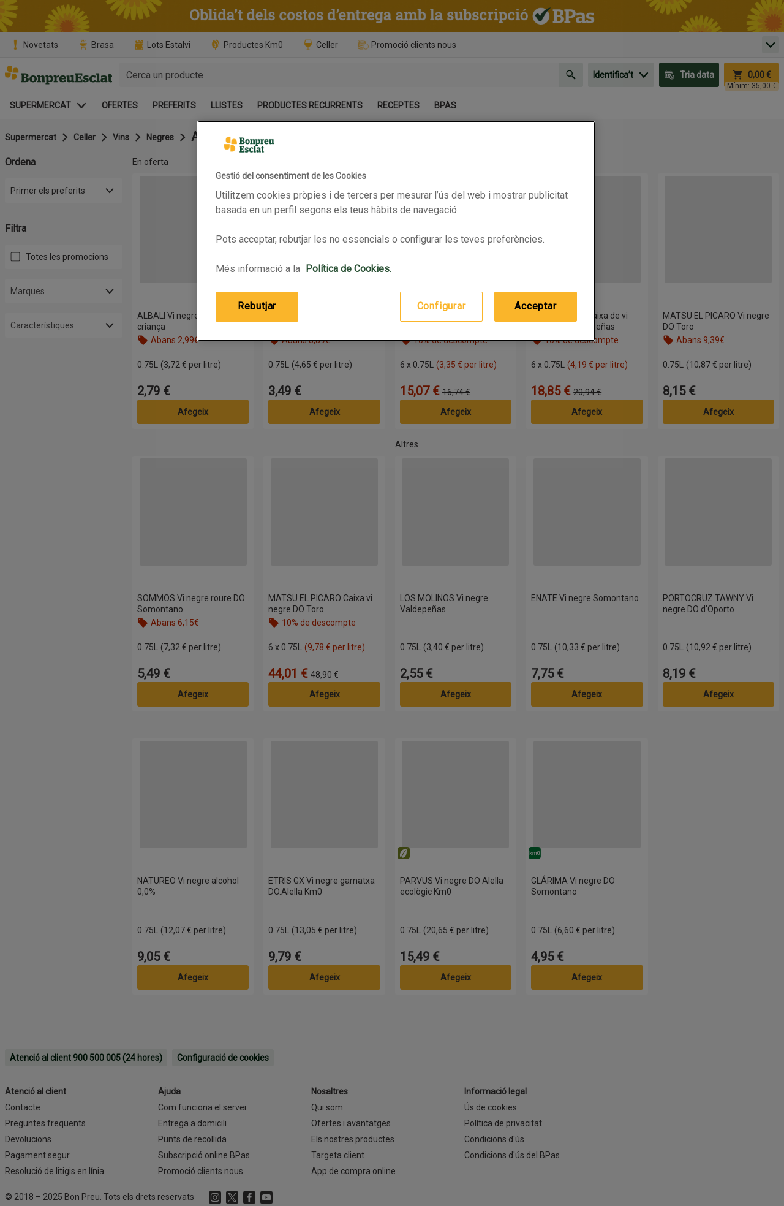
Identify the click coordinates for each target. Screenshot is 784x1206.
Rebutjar (257, 306)
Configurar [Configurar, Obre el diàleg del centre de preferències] (441, 306)
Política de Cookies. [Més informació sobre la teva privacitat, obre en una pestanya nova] (348, 269)
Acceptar (535, 306)
